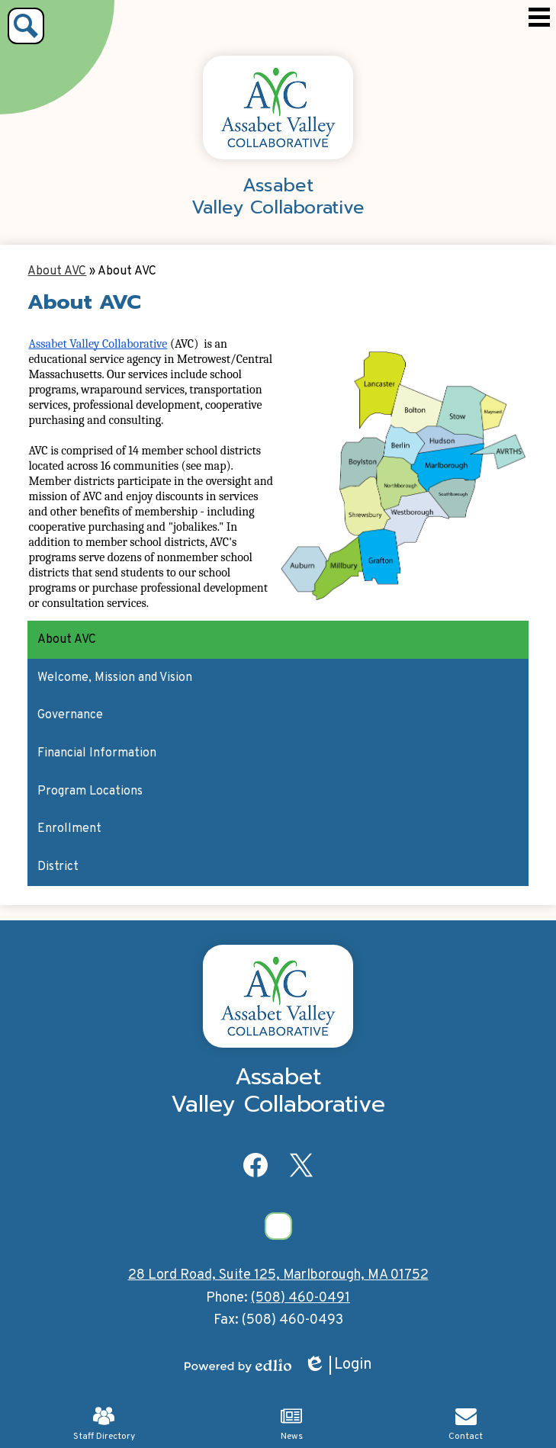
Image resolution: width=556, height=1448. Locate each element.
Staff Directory (104, 1424)
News (292, 1424)
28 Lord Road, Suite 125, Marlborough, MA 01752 (278, 1275)
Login (338, 1365)
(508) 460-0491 (300, 1298)
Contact (465, 1424)
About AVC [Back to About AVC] (56, 271)
